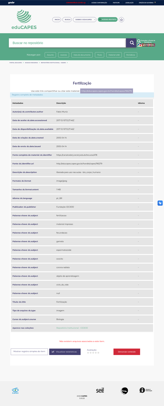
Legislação (129, 2)
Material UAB (115, 55)
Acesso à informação (99, 2)
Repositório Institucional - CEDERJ (53, 62)
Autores (62, 55)
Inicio (57, 19)
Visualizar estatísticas (67, 352)
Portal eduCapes (16, 62)
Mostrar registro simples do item (30, 351)
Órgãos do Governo (146, 2)
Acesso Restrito (107, 19)
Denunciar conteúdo (130, 352)
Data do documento (81, 55)
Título (100, 55)
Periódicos (133, 55)
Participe (116, 2)
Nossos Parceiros (31, 62)
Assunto (47, 55)
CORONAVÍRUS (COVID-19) (76, 3)
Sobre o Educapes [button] (85, 19)
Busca (67, 19)
